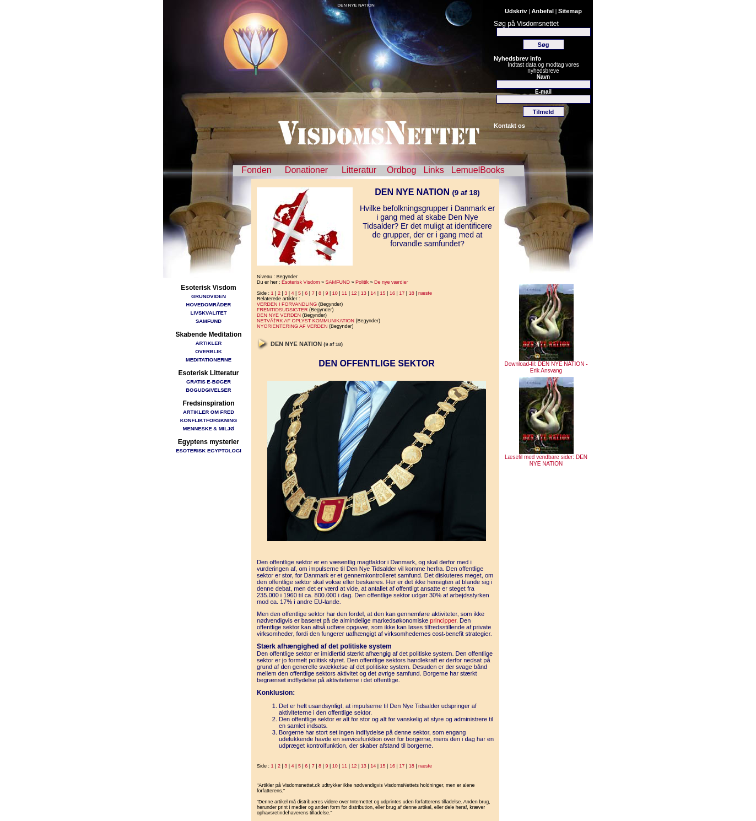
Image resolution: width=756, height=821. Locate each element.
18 (411, 293)
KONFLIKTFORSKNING (208, 420)
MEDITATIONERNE (208, 360)
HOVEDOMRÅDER (208, 304)
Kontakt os (509, 125)
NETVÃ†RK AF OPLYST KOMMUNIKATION (305, 320)
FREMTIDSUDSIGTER (282, 309)
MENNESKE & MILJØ (209, 428)
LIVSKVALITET (209, 313)
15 (383, 293)
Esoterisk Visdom (301, 282)
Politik (362, 282)
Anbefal (543, 11)
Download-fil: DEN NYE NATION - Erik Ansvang (546, 365)
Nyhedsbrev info (517, 58)
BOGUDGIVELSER (208, 390)
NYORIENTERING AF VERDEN (292, 326)
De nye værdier (391, 282)
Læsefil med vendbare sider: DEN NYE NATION (546, 458)
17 (401, 293)
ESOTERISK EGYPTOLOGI (208, 450)
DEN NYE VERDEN (279, 315)
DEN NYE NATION (355, 5)
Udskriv (516, 11)
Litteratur (359, 170)
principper (443, 620)
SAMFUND (209, 321)
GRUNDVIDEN (208, 296)
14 (373, 293)
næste (425, 293)
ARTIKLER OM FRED (208, 412)
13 (363, 293)
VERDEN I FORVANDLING (287, 304)
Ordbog (401, 170)
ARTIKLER (209, 343)
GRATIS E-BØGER (208, 382)
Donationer (306, 170)
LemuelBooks (478, 170)
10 (335, 293)
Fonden (256, 170)
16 (392, 293)
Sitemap (570, 11)
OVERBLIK (208, 351)
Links (433, 170)
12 (354, 293)
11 (344, 293)
